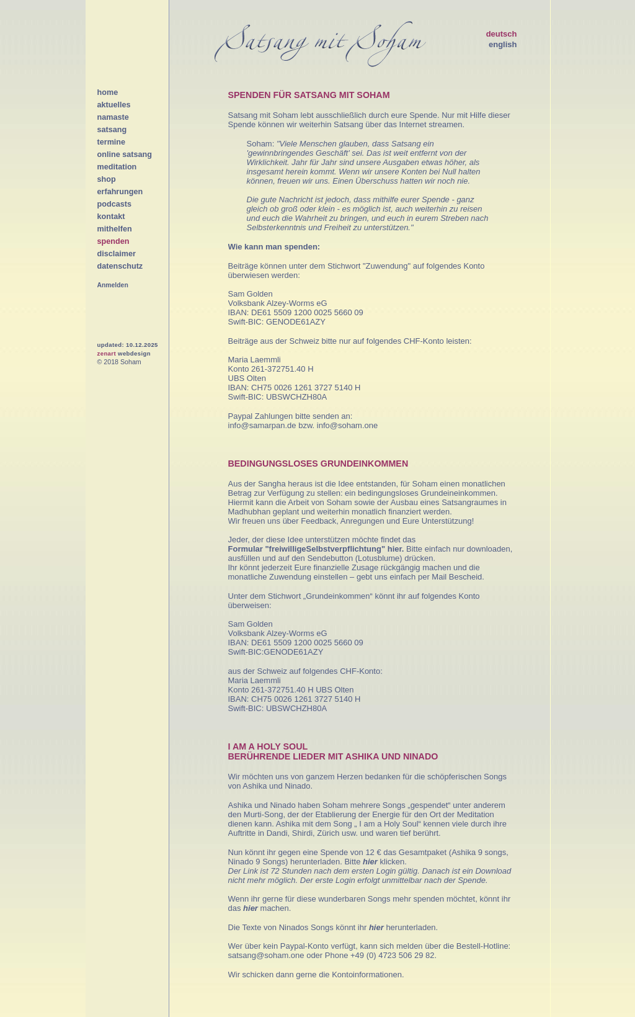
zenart (107, 353)
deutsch (501, 33)
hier (371, 861)
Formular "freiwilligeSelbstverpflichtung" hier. (316, 548)
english (503, 44)
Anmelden (112, 285)
